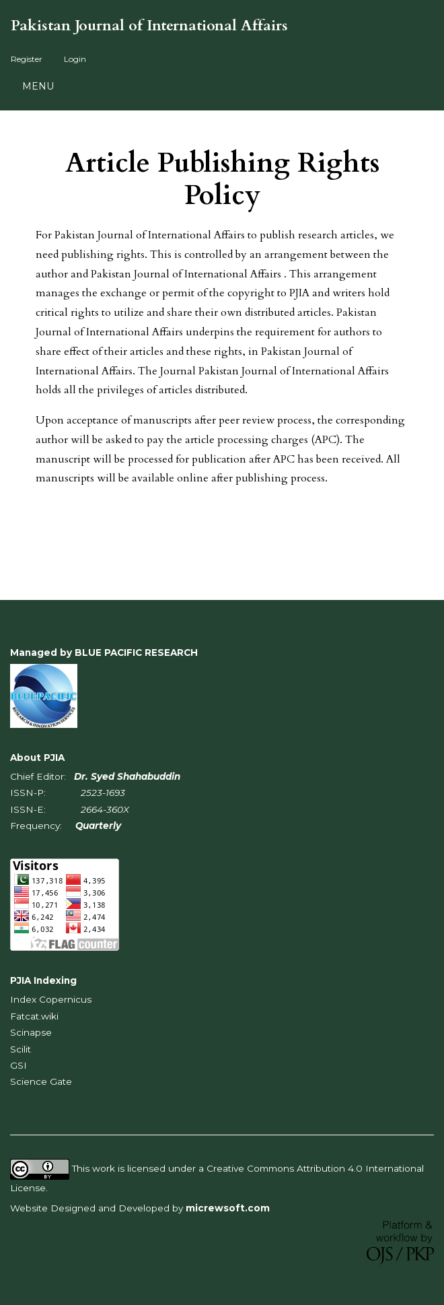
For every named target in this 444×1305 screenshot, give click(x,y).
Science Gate (41, 1081)
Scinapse (31, 1032)
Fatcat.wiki (34, 1016)
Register (26, 59)
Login (75, 59)
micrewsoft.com (228, 1208)
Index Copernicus (50, 999)
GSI (18, 1065)
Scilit (20, 1049)
